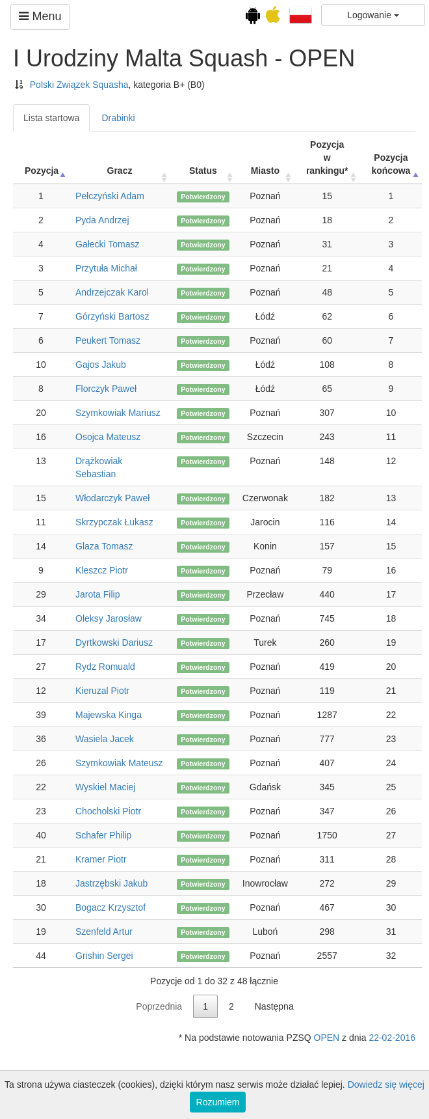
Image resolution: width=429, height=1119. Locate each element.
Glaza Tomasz (104, 546)
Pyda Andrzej (102, 220)
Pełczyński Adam (109, 196)
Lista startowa (51, 118)
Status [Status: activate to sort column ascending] (203, 170)
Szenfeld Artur (104, 931)
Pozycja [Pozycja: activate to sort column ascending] (41, 170)
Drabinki (118, 118)
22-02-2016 (392, 1037)
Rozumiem (218, 1102)
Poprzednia (159, 1006)
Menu (40, 16)
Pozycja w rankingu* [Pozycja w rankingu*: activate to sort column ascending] (327, 157)
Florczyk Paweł (105, 388)
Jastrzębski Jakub (111, 883)
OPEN (327, 1037)
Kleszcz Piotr (101, 570)
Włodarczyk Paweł (112, 498)
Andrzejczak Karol (112, 292)
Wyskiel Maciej (105, 787)
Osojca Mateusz (107, 437)
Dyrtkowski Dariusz (114, 642)
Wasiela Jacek (104, 739)
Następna (274, 1006)
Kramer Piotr (101, 859)
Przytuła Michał (106, 268)
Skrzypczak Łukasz (114, 522)
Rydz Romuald (105, 666)
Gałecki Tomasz (107, 244)
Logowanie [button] (373, 15)
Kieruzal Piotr (102, 690)
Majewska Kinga (108, 715)
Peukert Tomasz (107, 340)
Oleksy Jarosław (108, 618)
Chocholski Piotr (108, 811)
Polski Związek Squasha (79, 84)
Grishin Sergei (104, 955)
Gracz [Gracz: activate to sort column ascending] (120, 170)
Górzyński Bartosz (112, 316)
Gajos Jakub (100, 364)
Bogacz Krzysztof (110, 907)
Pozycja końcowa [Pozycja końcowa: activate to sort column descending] (390, 164)
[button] (300, 14)
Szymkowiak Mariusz (118, 413)
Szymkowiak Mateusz (119, 763)
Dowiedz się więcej (386, 1084)
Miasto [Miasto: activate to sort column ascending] (265, 170)
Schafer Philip (103, 835)
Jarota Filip (97, 594)
